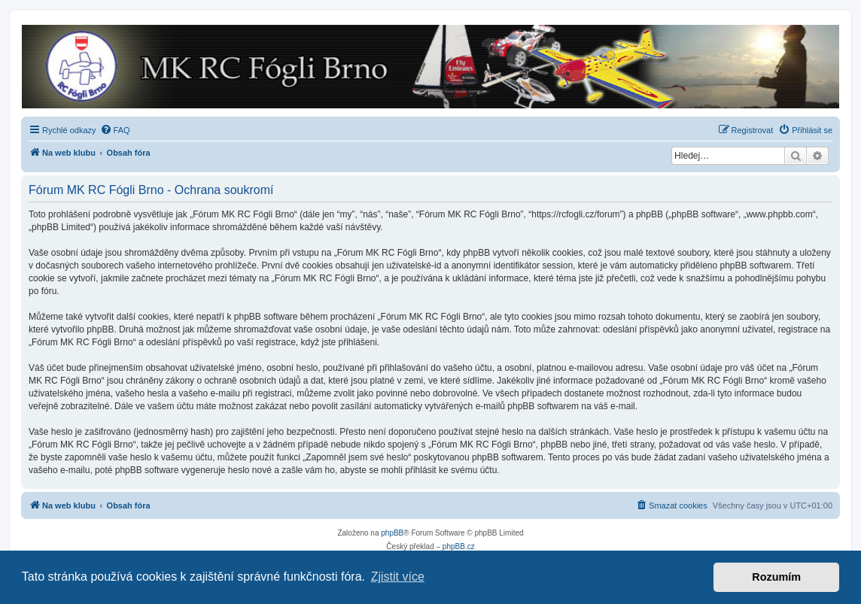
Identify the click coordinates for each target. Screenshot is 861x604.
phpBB (392, 533)
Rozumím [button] (776, 577)
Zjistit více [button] (397, 576)
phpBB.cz (459, 546)
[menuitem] (115, 130)
